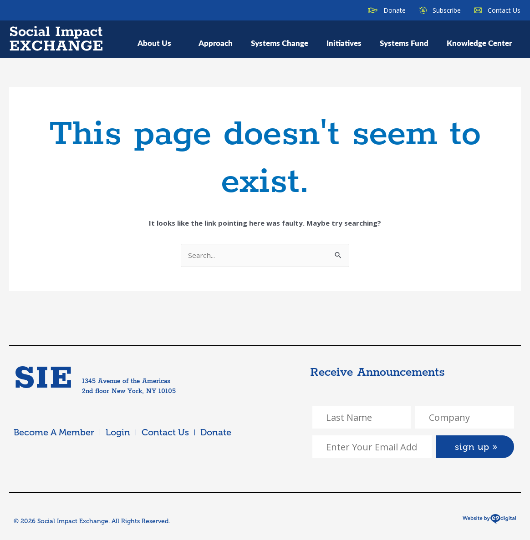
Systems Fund (404, 42)
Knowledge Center (479, 42)
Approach (216, 42)
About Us (159, 42)
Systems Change (279, 42)
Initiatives (344, 42)
